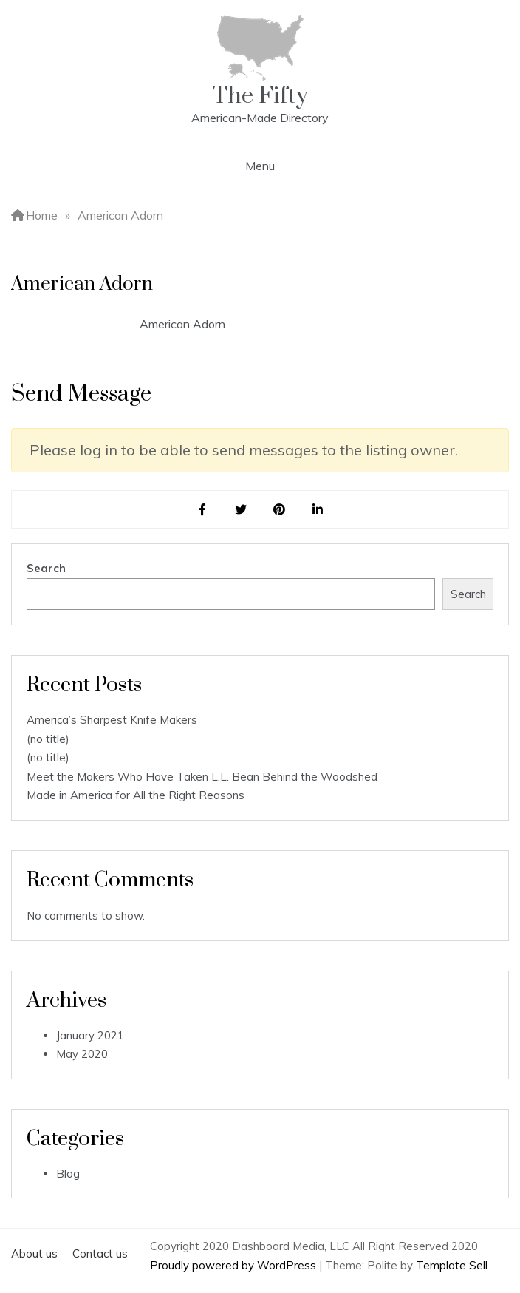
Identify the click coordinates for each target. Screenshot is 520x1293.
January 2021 (90, 1035)
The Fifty (260, 95)
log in (98, 450)
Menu (260, 165)
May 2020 (82, 1054)
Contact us (100, 1253)
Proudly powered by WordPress (234, 1265)
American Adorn (182, 323)
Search (46, 568)
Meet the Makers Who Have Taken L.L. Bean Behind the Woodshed (202, 777)
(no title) (48, 739)
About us (34, 1253)
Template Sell (452, 1265)
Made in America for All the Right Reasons (135, 795)
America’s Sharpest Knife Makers (112, 720)
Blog (68, 1174)
